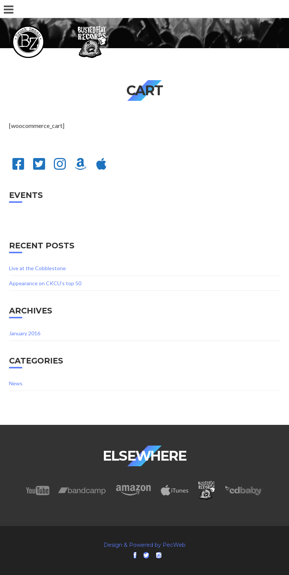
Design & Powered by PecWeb (144, 545)
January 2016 (24, 333)
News (16, 383)
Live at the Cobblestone (37, 268)
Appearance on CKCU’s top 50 (45, 283)
